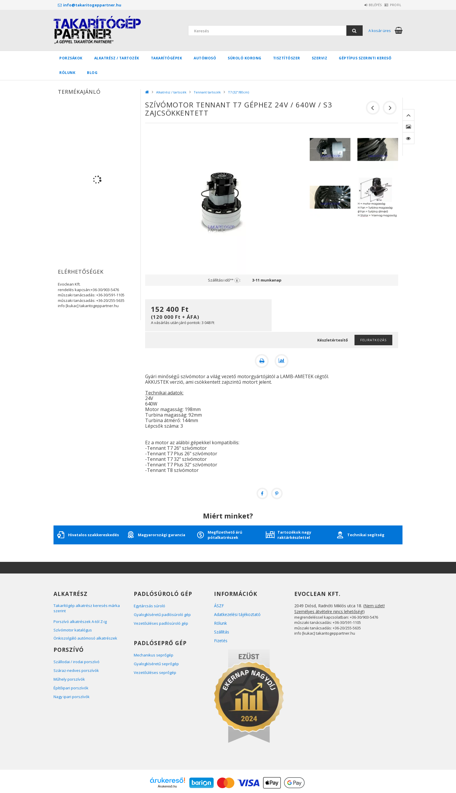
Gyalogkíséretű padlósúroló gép (163, 614)
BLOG (92, 72)
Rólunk (67, 72)
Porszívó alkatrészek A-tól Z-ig (80, 621)
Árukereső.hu (167, 786)
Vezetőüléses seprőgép (155, 672)
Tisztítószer (286, 58)
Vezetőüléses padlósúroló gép (161, 623)
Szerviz (319, 58)
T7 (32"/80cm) (238, 92)
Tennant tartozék (207, 92)
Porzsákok (71, 58)
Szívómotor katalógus (73, 630)
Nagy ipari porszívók (72, 696)
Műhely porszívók (69, 679)
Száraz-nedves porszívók (76, 670)
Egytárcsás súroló (149, 605)
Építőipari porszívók (71, 688)
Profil (392, 5)
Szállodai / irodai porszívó (76, 661)
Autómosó (205, 58)
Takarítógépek (166, 58)
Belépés (366, 5)
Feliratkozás (373, 340)
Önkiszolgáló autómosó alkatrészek (85, 638)
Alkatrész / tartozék (116, 58)
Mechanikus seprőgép (153, 655)
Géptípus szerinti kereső (365, 58)
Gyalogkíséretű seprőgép (157, 663)
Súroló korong (244, 58)
